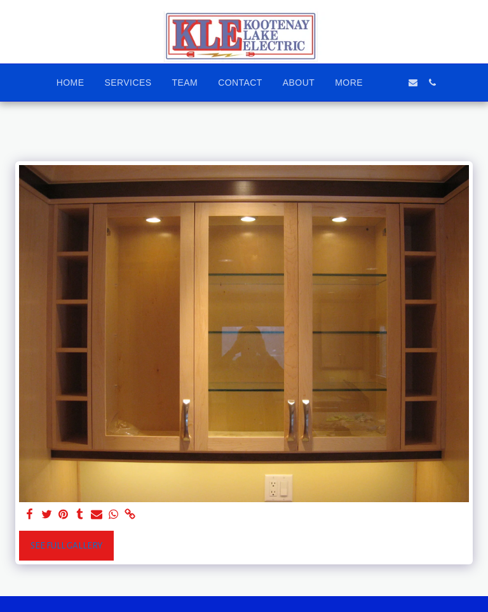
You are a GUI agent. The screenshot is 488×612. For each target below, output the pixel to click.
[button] (394, 82)
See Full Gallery (66, 545)
